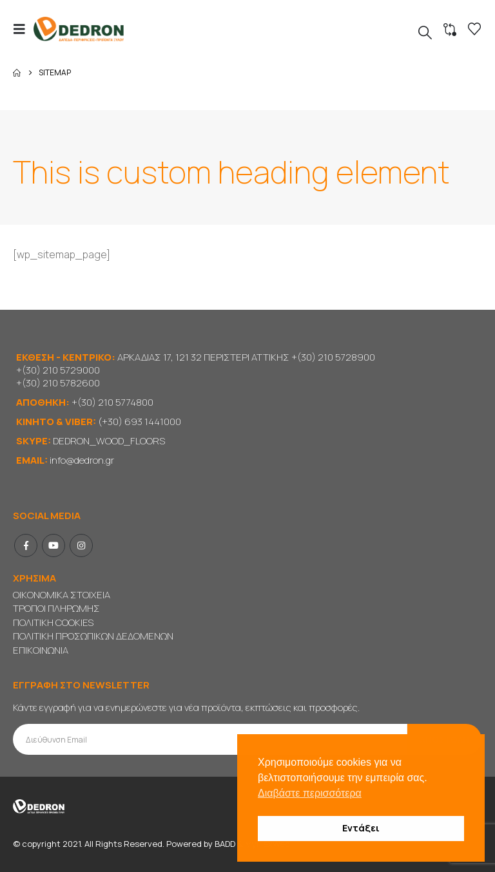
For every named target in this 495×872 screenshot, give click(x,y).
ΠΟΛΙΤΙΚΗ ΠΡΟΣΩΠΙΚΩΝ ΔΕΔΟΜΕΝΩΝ (93, 636)
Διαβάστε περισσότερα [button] (310, 793)
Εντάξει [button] (361, 828)
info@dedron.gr (82, 460)
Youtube (53, 545)
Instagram (81, 545)
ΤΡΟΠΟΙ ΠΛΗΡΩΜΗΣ (56, 608)
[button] (23, 29)
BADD (225, 843)
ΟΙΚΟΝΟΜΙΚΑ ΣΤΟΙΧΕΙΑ (61, 595)
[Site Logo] (79, 29)
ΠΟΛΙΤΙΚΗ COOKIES (53, 622)
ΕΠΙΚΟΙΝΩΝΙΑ (40, 650)
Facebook (25, 545)
